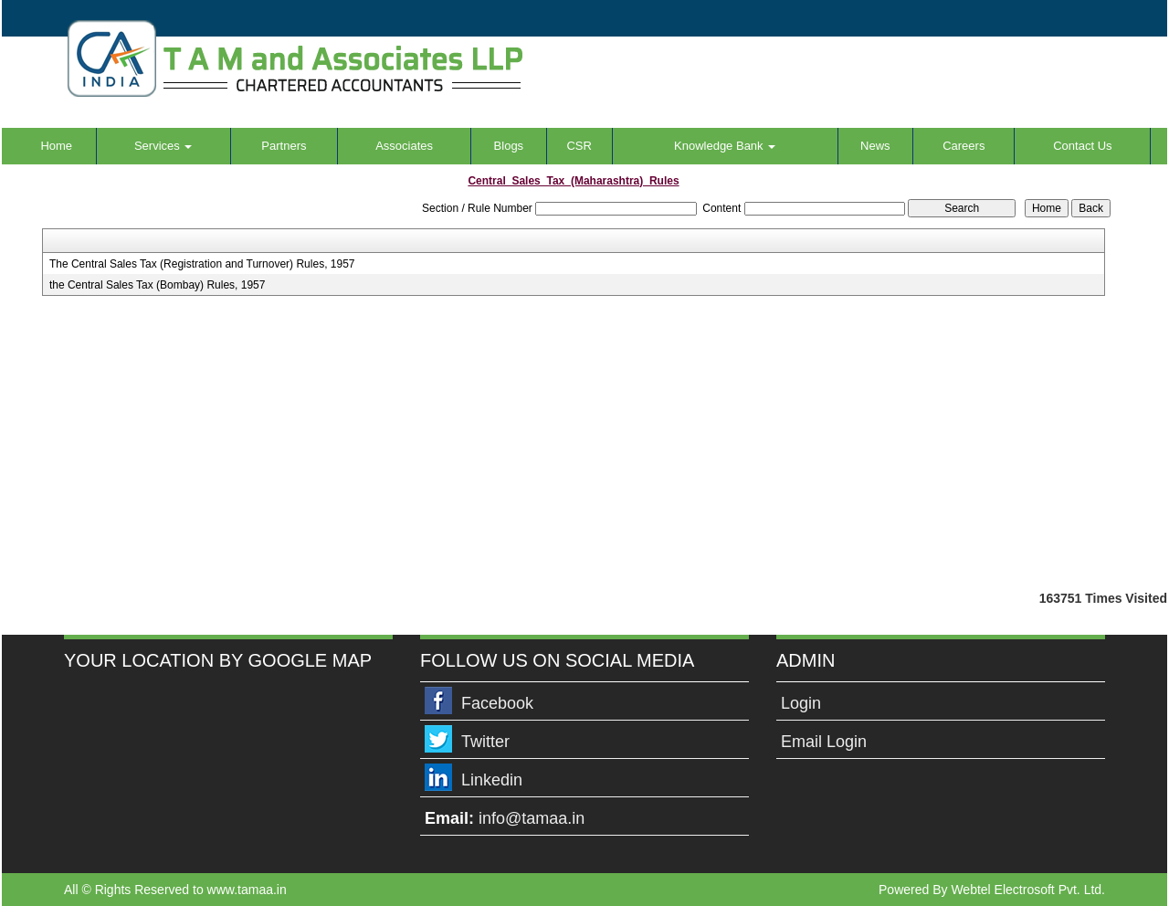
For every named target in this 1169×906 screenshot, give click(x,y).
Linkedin (491, 780)
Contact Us (1082, 146)
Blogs (509, 146)
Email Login (824, 741)
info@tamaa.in (531, 818)
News (875, 146)
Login (801, 703)
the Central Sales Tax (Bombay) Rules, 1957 (157, 285)
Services (163, 146)
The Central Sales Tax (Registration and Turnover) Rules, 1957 (202, 264)
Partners (283, 146)
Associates (404, 146)
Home (56, 146)
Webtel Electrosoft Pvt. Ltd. (1028, 889)
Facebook (497, 703)
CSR (578, 146)
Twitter (485, 741)
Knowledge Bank (724, 146)
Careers (964, 146)
